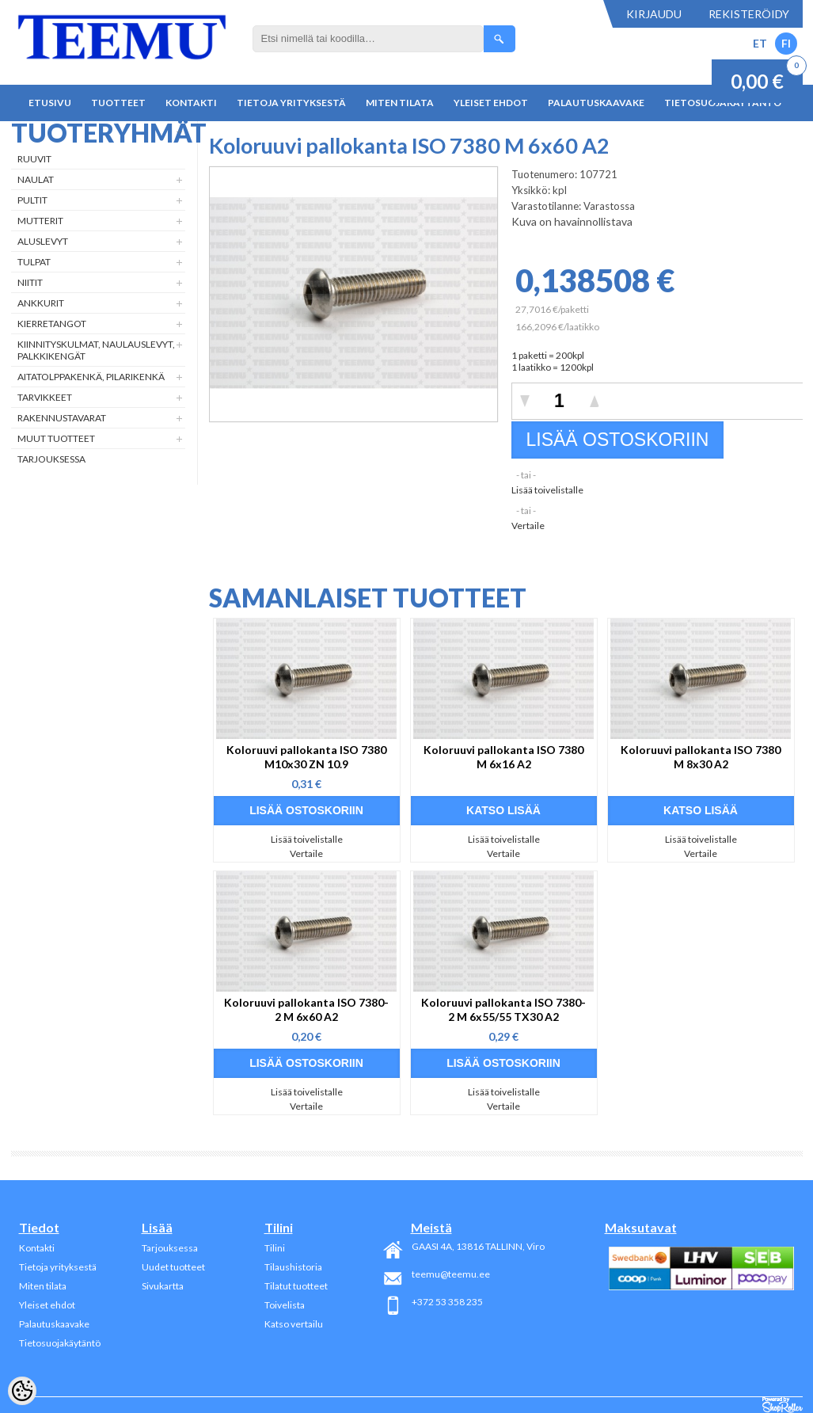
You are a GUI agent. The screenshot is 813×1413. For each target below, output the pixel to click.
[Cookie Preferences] (22, 1391)
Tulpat (34, 262)
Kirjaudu (654, 14)
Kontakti (191, 103)
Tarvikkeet (44, 397)
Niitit (30, 282)
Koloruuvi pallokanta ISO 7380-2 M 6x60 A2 (306, 1009)
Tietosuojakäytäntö (60, 1343)
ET (760, 43)
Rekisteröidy (749, 14)
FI (786, 43)
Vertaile (528, 525)
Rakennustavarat (61, 418)
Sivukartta (163, 1286)
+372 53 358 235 (447, 1302)
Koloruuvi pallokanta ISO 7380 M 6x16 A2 (503, 757)
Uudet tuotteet (173, 1267)
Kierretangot (51, 323)
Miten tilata (400, 103)
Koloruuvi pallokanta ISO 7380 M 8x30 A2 (701, 757)
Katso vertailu (293, 1324)
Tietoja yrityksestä (291, 103)
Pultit (32, 200)
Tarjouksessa (51, 459)
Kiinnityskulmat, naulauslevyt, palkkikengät (96, 350)
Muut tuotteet (56, 438)
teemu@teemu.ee (451, 1274)
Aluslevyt (42, 241)
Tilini (274, 1248)
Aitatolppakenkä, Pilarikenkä (91, 377)
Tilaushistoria (293, 1267)
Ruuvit (34, 159)
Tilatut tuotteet (296, 1286)
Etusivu (49, 103)
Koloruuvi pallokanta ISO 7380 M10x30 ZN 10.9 (306, 757)
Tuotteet (118, 103)
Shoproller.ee (782, 1405)
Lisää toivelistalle (547, 490)
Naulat (35, 179)
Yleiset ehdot (491, 103)
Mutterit (40, 221)
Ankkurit (40, 303)
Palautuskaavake (596, 103)
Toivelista (284, 1305)
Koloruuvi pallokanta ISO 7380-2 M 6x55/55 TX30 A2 (503, 1009)
